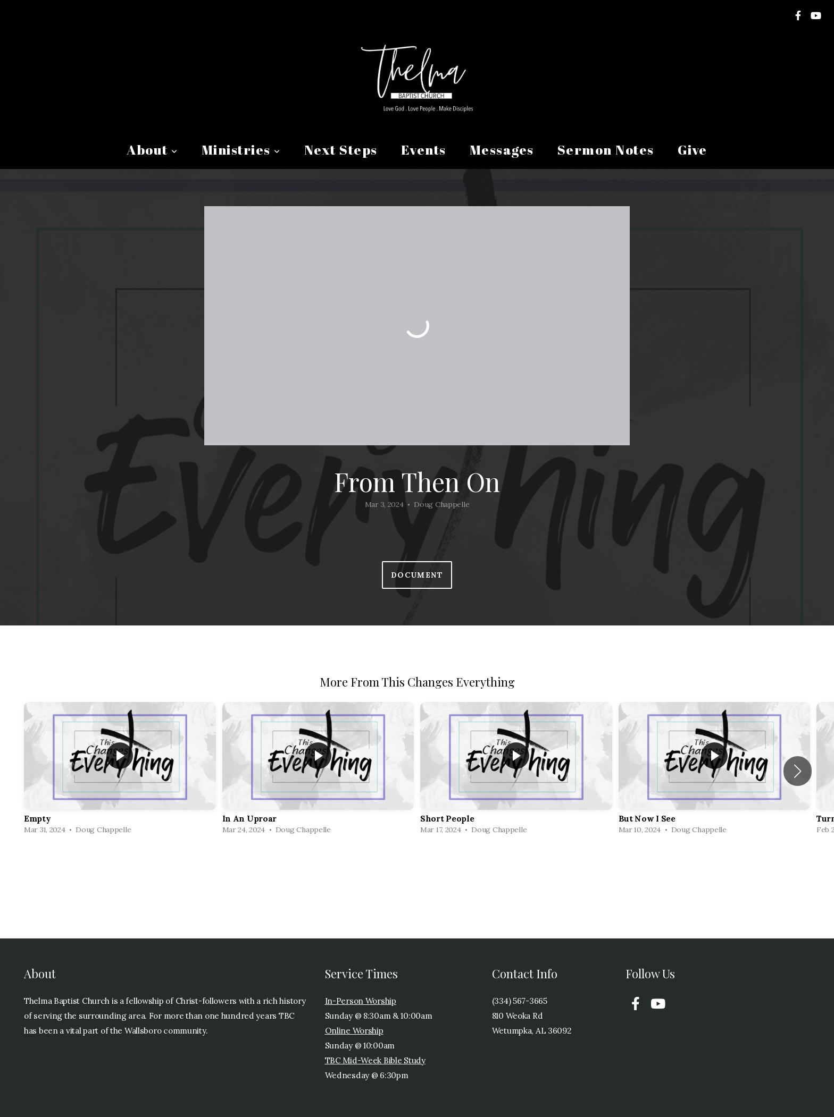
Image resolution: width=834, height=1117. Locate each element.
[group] (120, 771)
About (152, 149)
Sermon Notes (605, 149)
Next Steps (341, 149)
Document (417, 575)
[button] (797, 771)
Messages (502, 149)
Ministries (241, 149)
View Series (417, 869)
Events (423, 149)
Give (692, 149)
